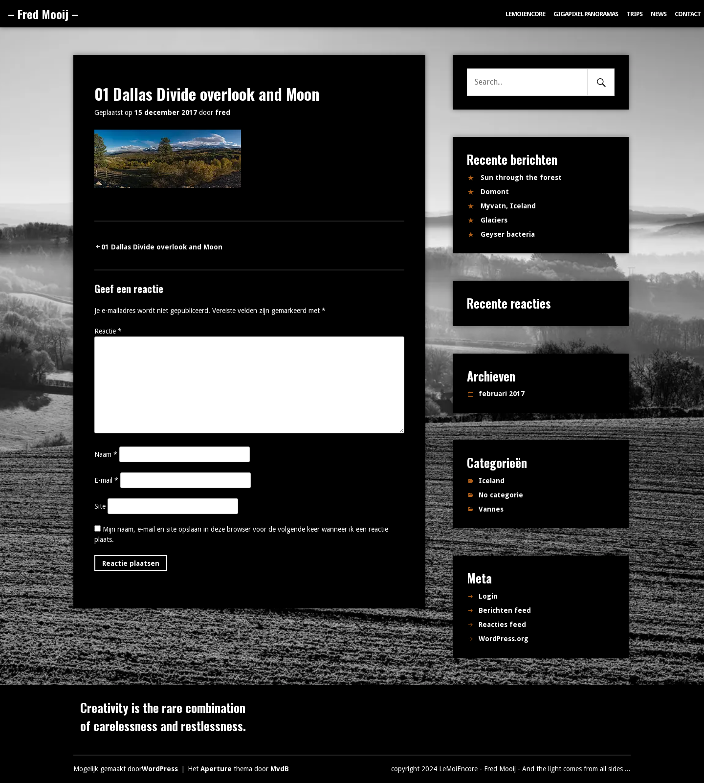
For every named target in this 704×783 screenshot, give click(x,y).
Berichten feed (505, 610)
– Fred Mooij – (43, 13)
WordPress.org (503, 639)
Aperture (216, 769)
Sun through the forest (521, 177)
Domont (495, 192)
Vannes (491, 509)
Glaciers (494, 220)
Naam (105, 454)
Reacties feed (502, 624)
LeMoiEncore (525, 14)
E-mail (106, 480)
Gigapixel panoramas (585, 14)
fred (222, 112)
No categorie (501, 495)
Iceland (492, 481)
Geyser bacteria (508, 234)
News (658, 14)
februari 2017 (502, 394)
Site (100, 506)
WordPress (160, 769)
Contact (688, 14)
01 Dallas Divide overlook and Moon (161, 247)
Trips (634, 14)
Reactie (108, 331)
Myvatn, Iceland (508, 206)
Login (488, 596)
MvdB (279, 769)
